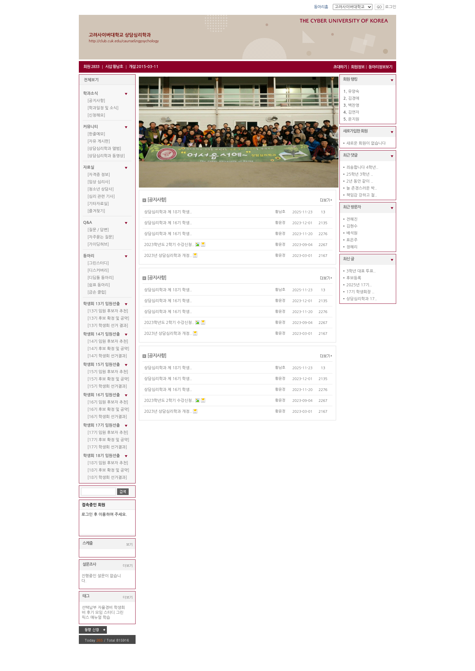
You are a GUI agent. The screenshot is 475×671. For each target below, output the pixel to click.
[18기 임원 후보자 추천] (107, 463)
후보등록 (353, 278)
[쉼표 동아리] (98, 285)
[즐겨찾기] (96, 211)
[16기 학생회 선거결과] (107, 417)
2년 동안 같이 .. (359, 181)
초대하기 (340, 67)
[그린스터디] (98, 263)
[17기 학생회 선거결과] (107, 447)
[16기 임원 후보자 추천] (107, 402)
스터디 (109, 613)
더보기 (128, 565)
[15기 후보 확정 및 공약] (108, 379)
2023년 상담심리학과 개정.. (168, 256)
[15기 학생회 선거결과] (107, 386)
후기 (90, 613)
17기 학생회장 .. (360, 292)
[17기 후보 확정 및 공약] (108, 440)
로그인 (390, 7)
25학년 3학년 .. (359, 174)
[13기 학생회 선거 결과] (107, 326)
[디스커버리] (98, 270)
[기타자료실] (98, 204)
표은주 (352, 240)
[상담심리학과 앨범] (104, 149)
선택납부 (89, 608)
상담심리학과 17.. (361, 299)
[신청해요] (96, 115)
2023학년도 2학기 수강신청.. (169, 245)
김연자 (353, 112)
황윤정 (280, 223)
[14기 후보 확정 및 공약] (108, 349)
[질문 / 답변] (98, 230)
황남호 (280, 212)
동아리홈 (321, 7)
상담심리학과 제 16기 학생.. (168, 223)
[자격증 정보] (98, 175)
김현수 (352, 226)
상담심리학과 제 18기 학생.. (168, 212)
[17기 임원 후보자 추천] (107, 433)
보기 (129, 544)
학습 (106, 617)
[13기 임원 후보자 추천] (107, 311)
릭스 (85, 617)
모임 (99, 613)
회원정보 (357, 67)
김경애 (353, 98)
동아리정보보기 (380, 67)
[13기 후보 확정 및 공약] (108, 318)
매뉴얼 (96, 617)
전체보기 (91, 80)
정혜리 (352, 247)
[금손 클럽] (96, 292)
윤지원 (353, 119)
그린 (120, 613)
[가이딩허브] (98, 244)
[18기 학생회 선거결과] (107, 477)
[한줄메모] (96, 134)
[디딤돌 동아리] (100, 278)
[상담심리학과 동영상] (106, 156)
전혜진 (352, 219)
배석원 (352, 233)
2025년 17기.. (359, 285)
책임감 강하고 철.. (361, 195)
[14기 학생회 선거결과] (107, 356)
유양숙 (353, 91)
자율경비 (105, 608)
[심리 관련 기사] (101, 196)
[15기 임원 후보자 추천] (107, 372)
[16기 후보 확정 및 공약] (108, 409)
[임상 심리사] (98, 182)
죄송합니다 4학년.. (362, 167)
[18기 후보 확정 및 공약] (108, 470)
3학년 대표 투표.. (361, 271)
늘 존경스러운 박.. (361, 188)
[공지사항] (96, 101)
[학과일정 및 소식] (102, 108)
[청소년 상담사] (100, 189)
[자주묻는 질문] (100, 237)
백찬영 (353, 105)
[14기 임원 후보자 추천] (107, 341)
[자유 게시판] (98, 141)
